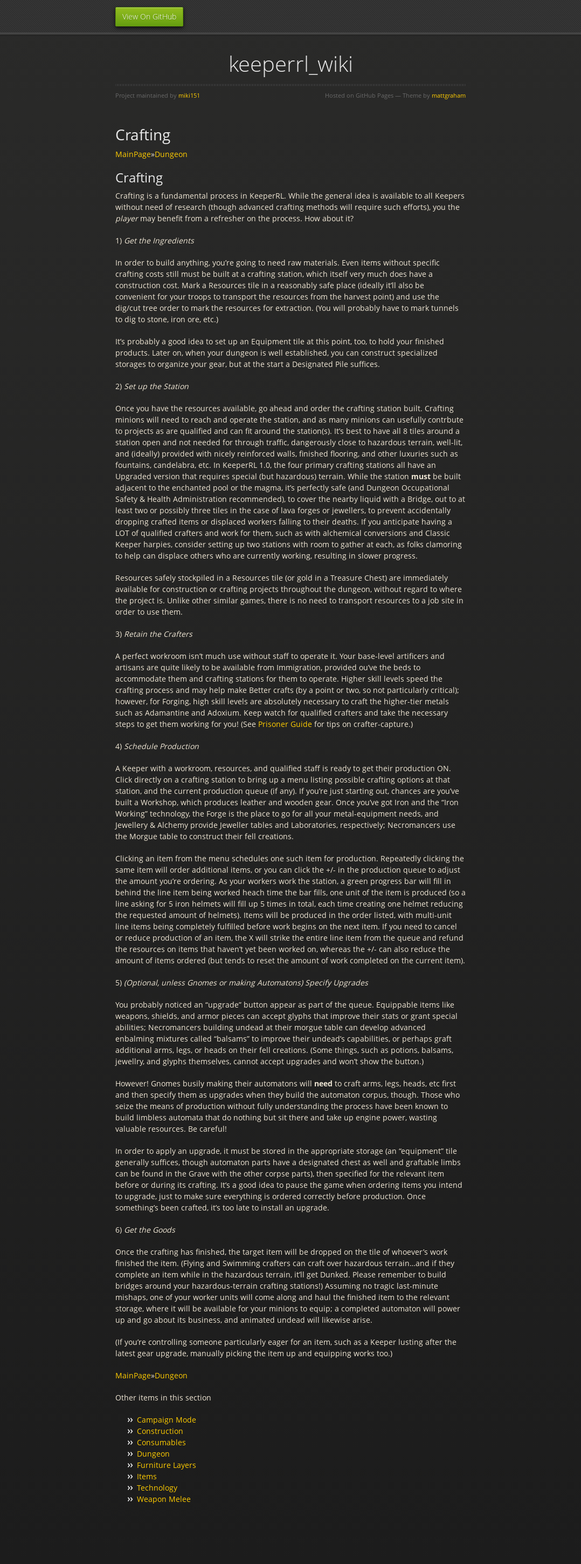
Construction (160, 1431)
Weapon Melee (164, 1499)
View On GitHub (149, 16)
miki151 (189, 95)
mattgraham (449, 95)
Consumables (161, 1442)
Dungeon (171, 154)
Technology (157, 1488)
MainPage (133, 154)
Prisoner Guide (285, 724)
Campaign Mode (166, 1420)
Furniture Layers (166, 1465)
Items (147, 1476)
